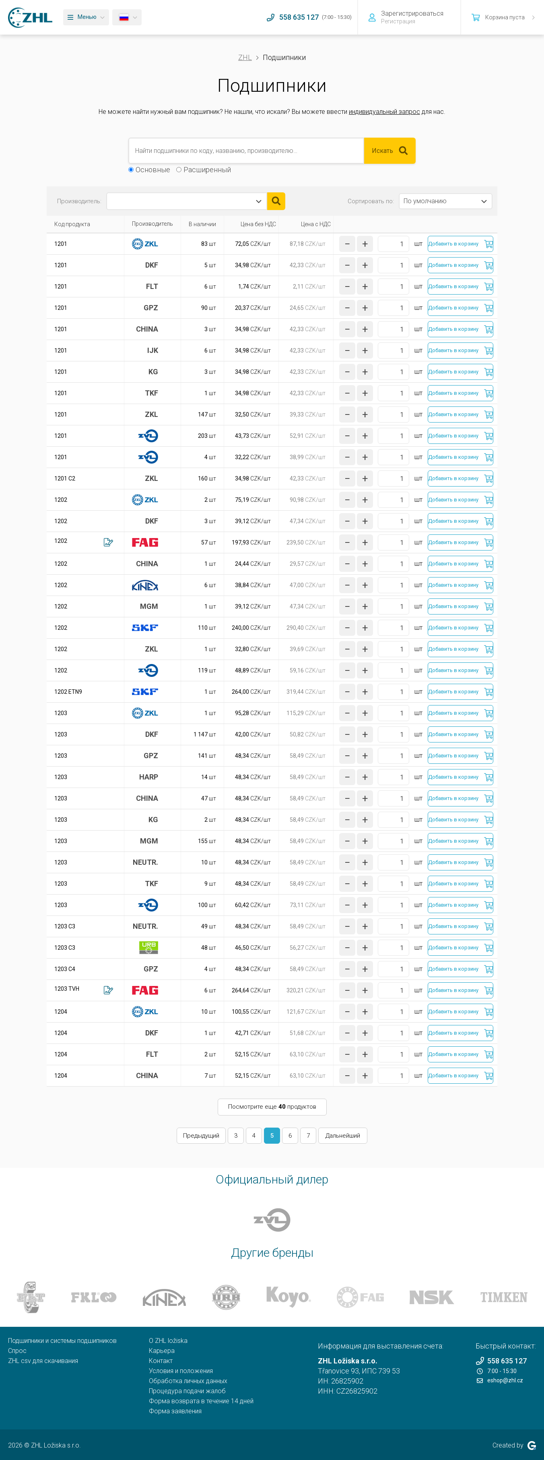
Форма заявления (175, 1411)
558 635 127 (501, 1361)
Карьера (162, 1351)
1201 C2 (64, 478)
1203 (60, 713)
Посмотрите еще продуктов (272, 1106)
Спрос (17, 1351)
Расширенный (207, 169)
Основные (153, 169)
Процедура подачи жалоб (187, 1391)
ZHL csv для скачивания (43, 1361)
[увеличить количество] (365, 244)
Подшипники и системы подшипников (62, 1341)
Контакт (161, 1361)
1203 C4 (64, 969)
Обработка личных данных (188, 1381)
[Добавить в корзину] (460, 244)
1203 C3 (64, 926)
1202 (60, 500)
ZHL (245, 57)
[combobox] (186, 201)
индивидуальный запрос (384, 111)
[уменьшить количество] (347, 244)
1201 (60, 244)
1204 (60, 1011)
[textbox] (143, 201)
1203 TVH (66, 989)
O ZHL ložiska (168, 1341)
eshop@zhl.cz (500, 1380)
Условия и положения (181, 1371)
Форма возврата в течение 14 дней (201, 1401)
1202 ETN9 (68, 692)
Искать (390, 150)
